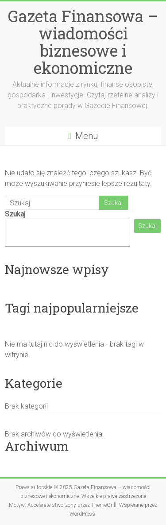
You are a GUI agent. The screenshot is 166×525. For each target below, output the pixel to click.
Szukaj (15, 214)
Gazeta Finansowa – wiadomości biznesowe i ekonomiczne (83, 41)
